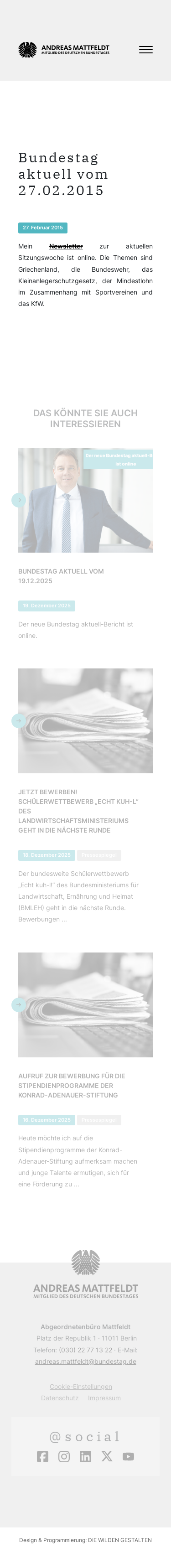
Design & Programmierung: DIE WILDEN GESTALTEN (85, 1540)
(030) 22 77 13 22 (85, 1350)
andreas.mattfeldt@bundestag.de (85, 1361)
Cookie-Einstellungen (81, 1386)
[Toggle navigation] (146, 49)
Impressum (104, 1398)
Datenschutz (60, 1398)
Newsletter (66, 246)
